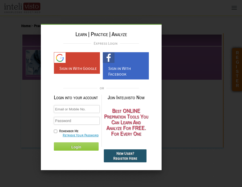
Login (76, 147)
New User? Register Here (125, 156)
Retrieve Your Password (81, 135)
